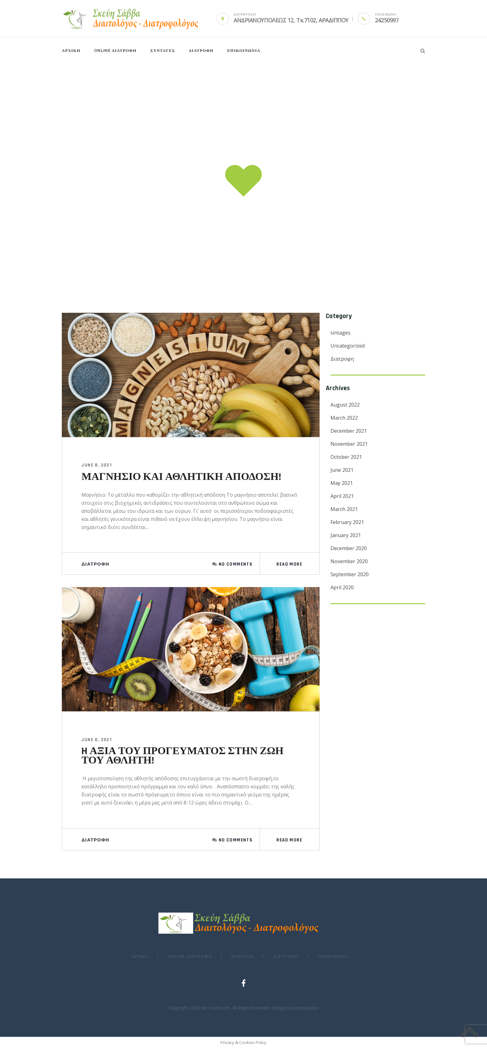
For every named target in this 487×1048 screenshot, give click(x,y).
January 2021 (345, 535)
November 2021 (349, 443)
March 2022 (344, 417)
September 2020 (349, 574)
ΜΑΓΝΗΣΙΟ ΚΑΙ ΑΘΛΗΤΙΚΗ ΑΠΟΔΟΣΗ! (181, 477)
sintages (340, 332)
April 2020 (342, 587)
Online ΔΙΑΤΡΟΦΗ (115, 50)
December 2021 (348, 430)
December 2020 (348, 548)
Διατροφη (95, 564)
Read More (289, 564)
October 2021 (346, 456)
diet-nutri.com (215, 1008)
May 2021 (341, 483)
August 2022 (345, 404)
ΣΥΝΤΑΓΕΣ (162, 50)
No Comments (236, 564)
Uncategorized (347, 345)
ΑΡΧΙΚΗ (71, 50)
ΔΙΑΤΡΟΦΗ (201, 50)
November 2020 (349, 561)
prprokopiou (306, 1008)
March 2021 (344, 509)
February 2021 (347, 522)
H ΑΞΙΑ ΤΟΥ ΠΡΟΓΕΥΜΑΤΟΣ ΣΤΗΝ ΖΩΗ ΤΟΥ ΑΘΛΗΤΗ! (182, 755)
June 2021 (341, 470)
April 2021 (342, 496)
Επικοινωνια (244, 50)
